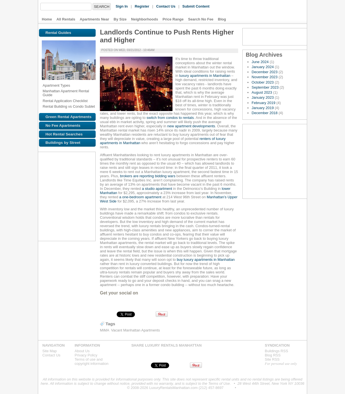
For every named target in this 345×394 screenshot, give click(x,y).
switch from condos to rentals (170, 118)
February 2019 (263, 103)
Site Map (49, 351)
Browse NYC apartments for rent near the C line (81, 206)
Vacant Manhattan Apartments (135, 330)
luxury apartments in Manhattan (204, 75)
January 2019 (263, 108)
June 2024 (260, 62)
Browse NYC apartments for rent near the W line (71, 230)
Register (142, 6)
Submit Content (196, 6)
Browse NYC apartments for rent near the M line (46, 206)
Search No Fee (200, 19)
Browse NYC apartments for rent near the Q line (58, 230)
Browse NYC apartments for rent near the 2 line (58, 181)
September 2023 (265, 87)
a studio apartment (157, 188)
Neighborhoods (144, 19)
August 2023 (262, 92)
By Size (120, 19)
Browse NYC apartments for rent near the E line (46, 218)
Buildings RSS (276, 351)
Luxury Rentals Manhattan (267, 12)
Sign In (122, 6)
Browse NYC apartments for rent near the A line (69, 206)
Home (47, 19)
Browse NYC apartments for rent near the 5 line (69, 193)
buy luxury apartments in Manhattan (206, 259)
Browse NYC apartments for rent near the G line (83, 230)
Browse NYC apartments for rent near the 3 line (71, 181)
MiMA (104, 330)
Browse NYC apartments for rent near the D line (58, 243)
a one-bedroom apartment (140, 197)
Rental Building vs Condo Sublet (69, 106)
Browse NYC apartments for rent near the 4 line (57, 193)
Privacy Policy (86, 355)
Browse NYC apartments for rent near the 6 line (81, 193)
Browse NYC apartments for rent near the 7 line (46, 193)
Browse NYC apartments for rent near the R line (46, 230)
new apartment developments (190, 126)
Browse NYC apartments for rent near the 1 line (46, 181)
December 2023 (265, 72)
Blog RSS (275, 37)
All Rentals (65, 19)
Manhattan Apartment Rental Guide (66, 93)
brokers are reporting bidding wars (147, 176)
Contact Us (166, 6)
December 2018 (265, 113)
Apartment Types (56, 85)
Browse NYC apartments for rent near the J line (83, 181)
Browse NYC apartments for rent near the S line (58, 206)
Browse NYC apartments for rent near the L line (71, 218)
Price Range (172, 19)
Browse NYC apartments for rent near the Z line (58, 218)
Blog (222, 19)
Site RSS (272, 359)
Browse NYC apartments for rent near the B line (71, 243)
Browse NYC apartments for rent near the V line (83, 243)
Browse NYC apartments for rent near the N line (81, 218)
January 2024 (263, 67)
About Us (82, 351)
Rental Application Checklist (65, 101)
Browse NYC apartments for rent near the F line (46, 243)
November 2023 (265, 77)
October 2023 (263, 82)
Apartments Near (94, 19)
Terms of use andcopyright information (92, 361)
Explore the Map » (275, 161)
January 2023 (263, 97)
